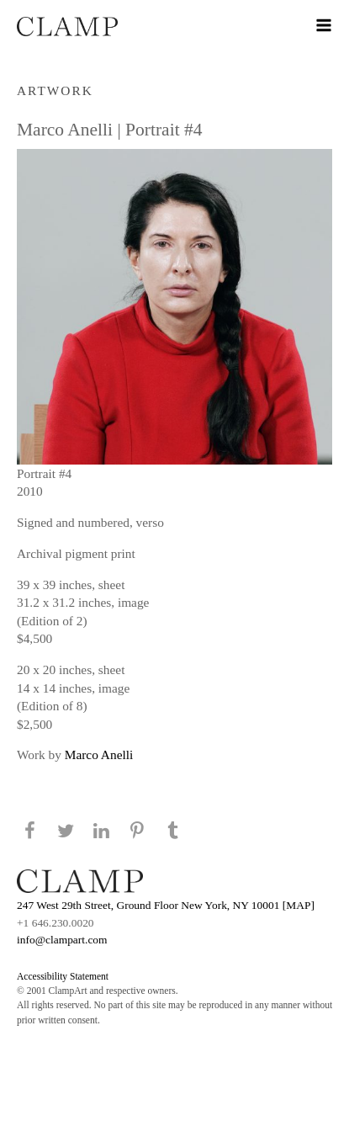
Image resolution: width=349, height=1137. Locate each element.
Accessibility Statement (62, 976)
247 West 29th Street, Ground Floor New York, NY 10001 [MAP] (166, 905)
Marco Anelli (99, 754)
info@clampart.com (62, 939)
